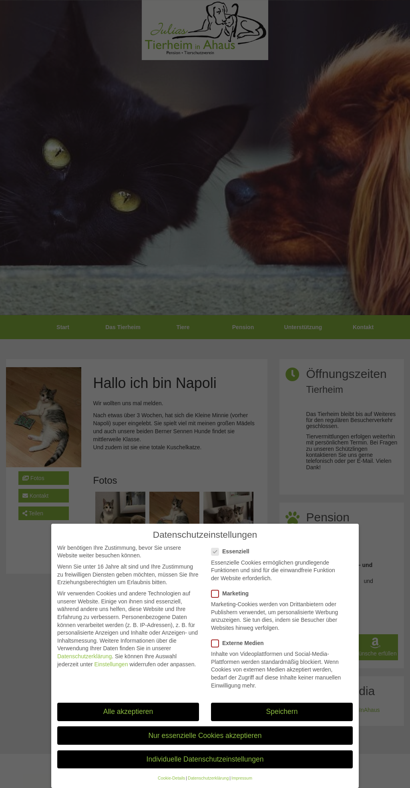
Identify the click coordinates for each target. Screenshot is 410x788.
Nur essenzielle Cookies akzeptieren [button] (204, 743)
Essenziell (233, 559)
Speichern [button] (282, 720)
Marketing (232, 601)
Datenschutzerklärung (84, 664)
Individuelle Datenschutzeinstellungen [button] (205, 767)
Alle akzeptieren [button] (128, 720)
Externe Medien (240, 651)
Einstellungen (111, 672)
